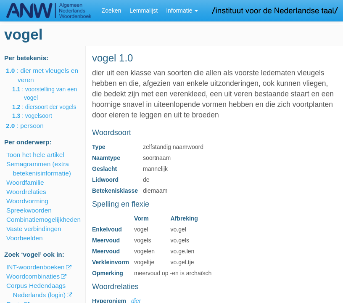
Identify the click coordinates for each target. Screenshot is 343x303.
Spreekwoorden (29, 210)
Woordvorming (27, 201)
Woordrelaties (26, 191)
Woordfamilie (25, 182)
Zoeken (111, 10)
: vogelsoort (38, 115)
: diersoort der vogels (50, 107)
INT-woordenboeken (35, 267)
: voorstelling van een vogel (50, 93)
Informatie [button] (182, 10)
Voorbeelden (24, 238)
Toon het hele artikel (35, 154)
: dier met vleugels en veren (48, 75)
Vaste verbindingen (33, 228)
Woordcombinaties (33, 276)
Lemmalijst (143, 10)
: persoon (31, 125)
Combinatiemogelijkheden (43, 219)
